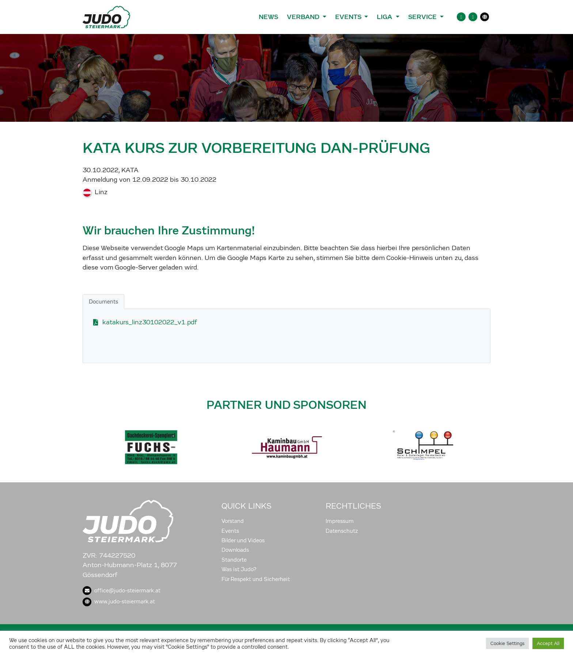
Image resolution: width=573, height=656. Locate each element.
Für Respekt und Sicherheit (255, 579)
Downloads (235, 550)
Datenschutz (342, 531)
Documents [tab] (103, 301)
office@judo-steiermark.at (121, 590)
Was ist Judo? (239, 569)
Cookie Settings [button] (507, 643)
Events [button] (349, 17)
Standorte (234, 560)
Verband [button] (304, 17)
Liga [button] (385, 17)
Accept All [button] (548, 643)
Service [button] (423, 17)
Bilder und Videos (243, 540)
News (268, 17)
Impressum (340, 521)
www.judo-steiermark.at (119, 601)
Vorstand (232, 521)
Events (230, 531)
